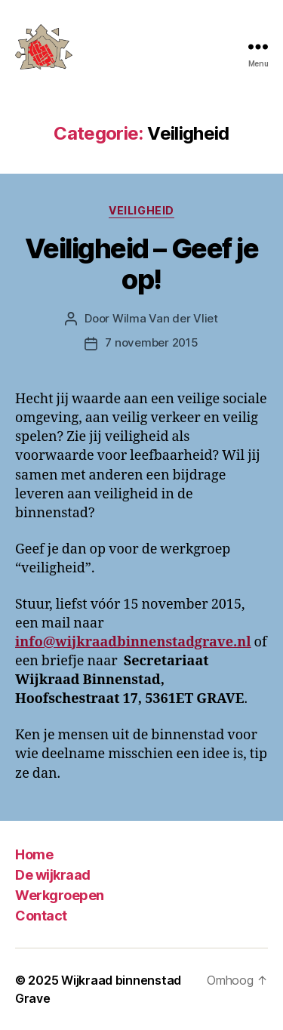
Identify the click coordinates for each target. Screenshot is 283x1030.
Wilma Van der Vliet (165, 318)
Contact (41, 916)
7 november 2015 (151, 342)
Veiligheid (141, 210)
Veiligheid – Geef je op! (141, 264)
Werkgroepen (59, 895)
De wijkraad (53, 875)
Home (34, 854)
